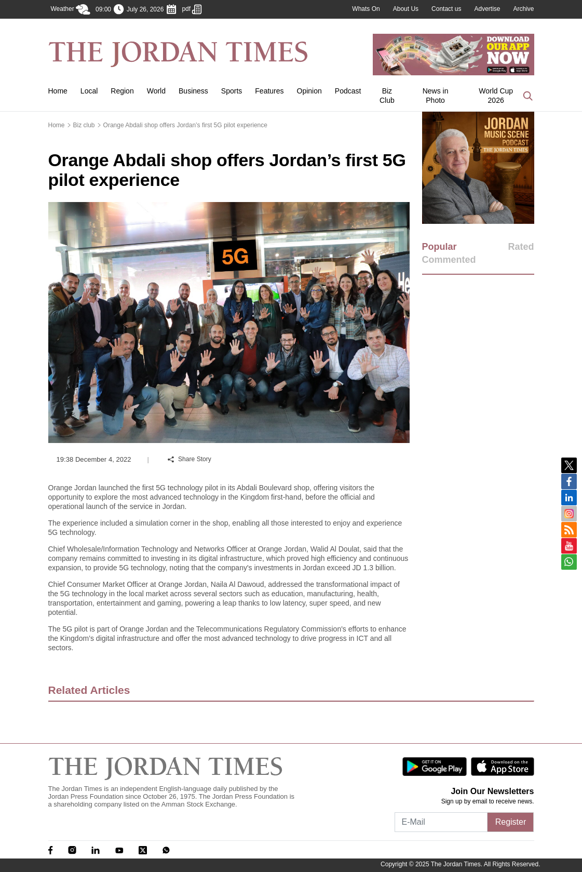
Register (510, 821)
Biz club (84, 125)
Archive (523, 8)
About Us (405, 8)
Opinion (309, 91)
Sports (231, 91)
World (156, 91)
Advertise (487, 8)
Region (122, 91)
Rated (521, 247)
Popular (439, 247)
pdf (192, 9)
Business (193, 91)
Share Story (189, 459)
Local (89, 91)
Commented (449, 259)
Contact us (446, 8)
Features (269, 91)
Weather (70, 9)
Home (57, 91)
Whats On (366, 8)
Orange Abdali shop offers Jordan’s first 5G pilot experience (185, 125)
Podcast (348, 91)
